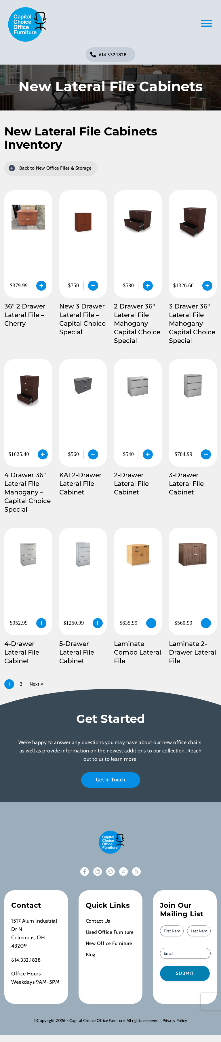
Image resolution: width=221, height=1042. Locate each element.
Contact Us (98, 921)
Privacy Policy (175, 1020)
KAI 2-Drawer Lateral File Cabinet (80, 483)
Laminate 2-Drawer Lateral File (192, 652)
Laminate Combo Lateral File (137, 652)
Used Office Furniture (110, 932)
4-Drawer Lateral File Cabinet (21, 652)
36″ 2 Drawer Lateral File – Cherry (24, 314)
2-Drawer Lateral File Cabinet (131, 483)
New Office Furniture (110, 943)
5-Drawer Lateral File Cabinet (76, 652)
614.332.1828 (113, 54)
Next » (36, 684)
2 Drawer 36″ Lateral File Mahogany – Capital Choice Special (137, 323)
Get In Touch (110, 780)
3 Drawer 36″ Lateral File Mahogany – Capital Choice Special (192, 323)
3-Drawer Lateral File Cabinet (186, 483)
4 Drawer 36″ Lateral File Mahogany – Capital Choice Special (27, 492)
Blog (91, 954)
